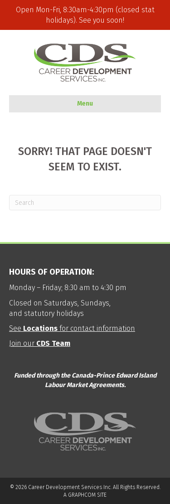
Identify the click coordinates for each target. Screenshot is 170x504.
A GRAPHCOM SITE (85, 495)
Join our (39, 343)
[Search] (85, 202)
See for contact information (72, 328)
